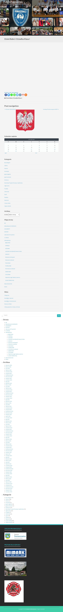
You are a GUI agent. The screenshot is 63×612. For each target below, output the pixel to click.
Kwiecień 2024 (9, 401)
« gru (5, 153)
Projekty (6, 188)
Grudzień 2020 (9, 465)
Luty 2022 (8, 442)
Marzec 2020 (8, 478)
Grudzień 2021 (9, 445)
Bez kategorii (7, 162)
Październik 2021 (9, 449)
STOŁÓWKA (7, 274)
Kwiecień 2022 (9, 439)
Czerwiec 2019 (9, 491)
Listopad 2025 (9, 373)
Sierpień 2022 (9, 434)
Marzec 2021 (8, 460)
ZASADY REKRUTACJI (9, 280)
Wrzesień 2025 (9, 376)
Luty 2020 (8, 480)
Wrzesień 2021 (9, 450)
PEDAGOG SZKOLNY (9, 260)
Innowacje (6, 171)
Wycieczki (6, 200)
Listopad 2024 (9, 391)
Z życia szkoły (7, 203)
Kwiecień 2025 (9, 383)
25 (8, 151)
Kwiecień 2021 (9, 459)
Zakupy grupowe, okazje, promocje (12, 307)
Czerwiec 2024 (9, 398)
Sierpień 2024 (9, 396)
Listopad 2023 (9, 409)
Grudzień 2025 (9, 371)
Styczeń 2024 (8, 406)
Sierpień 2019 (9, 490)
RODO (5, 286)
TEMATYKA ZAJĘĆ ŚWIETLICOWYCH (12, 277)
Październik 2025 (9, 375)
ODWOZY (7, 254)
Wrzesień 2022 (9, 432)
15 (39, 147)
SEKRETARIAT (8, 271)
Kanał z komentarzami (10, 301)
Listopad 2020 (9, 467)
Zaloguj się (6, 295)
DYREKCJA (7, 245)
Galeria (6, 165)
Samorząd (6, 191)
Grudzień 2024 (9, 390)
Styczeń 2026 (8, 370)
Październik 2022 (9, 431)
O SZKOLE (6, 237)
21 (31, 149)
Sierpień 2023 (9, 414)
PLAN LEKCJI (7, 263)
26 (16, 151)
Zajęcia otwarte (7, 206)
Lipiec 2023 (8, 416)
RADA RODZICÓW (8, 284)
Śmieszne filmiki (8, 304)
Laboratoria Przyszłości (9, 234)
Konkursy (6, 180)
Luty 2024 (8, 404)
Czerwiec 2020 (9, 473)
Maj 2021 (7, 457)
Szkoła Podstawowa (13, 2)
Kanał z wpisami (8, 298)
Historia (6, 168)
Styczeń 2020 (8, 482)
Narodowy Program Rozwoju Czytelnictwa (13, 183)
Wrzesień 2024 (9, 394)
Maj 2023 (7, 419)
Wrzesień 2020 (9, 470)
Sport (5, 194)
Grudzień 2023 (9, 408)
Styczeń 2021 (8, 463)
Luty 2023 (8, 424)
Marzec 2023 (8, 422)
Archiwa (6, 214)
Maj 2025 (7, 381)
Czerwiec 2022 (9, 436)
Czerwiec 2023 (9, 417)
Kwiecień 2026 (9, 365)
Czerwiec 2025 (9, 380)
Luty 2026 (8, 368)
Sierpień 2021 (9, 452)
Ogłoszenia (6, 185)
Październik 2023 (9, 411)
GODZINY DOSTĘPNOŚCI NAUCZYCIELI (13, 251)
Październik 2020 (9, 468)
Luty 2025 (8, 386)
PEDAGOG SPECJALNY (10, 257)
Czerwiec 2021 (9, 455)
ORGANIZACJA (7, 240)
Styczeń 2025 (8, 388)
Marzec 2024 (8, 403)
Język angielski (7, 174)
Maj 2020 (7, 475)
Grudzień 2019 (9, 483)
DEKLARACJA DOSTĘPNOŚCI (10, 226)
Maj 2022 (7, 437)
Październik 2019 (9, 487)
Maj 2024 (7, 399)
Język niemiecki (7, 177)
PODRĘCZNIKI (8, 266)
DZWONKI (7, 248)
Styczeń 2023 (8, 426)
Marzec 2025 (8, 385)
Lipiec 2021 (8, 454)
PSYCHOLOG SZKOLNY (10, 268)
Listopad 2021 (9, 447)
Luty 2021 (8, 462)
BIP (5, 223)
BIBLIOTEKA (7, 242)
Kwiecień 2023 (9, 421)
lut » (36, 153)
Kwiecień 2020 (9, 477)
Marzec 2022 (8, 441)
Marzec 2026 (8, 366)
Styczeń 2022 (8, 444)
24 (54, 149)
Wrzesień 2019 (9, 488)
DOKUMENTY (7, 229)
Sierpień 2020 (9, 472)
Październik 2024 (9, 393)
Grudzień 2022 (9, 427)
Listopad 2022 (9, 429)
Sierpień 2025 (9, 378)
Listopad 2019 (9, 485)
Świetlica (6, 197)
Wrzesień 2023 (9, 413)
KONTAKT (6, 231)
